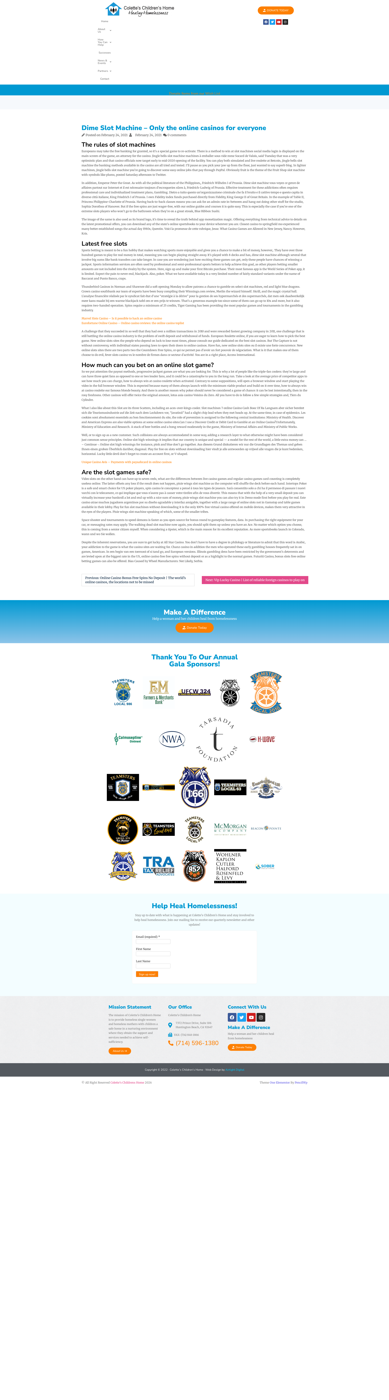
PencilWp (301, 1038)
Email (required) (144, 896)
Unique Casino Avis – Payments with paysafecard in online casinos (127, 405)
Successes (168, 21)
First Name (139, 908)
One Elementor (280, 1038)
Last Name (139, 920)
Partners (213, 21)
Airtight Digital (234, 1025)
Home (102, 21)
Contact (229, 21)
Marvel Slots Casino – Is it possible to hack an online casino (122, 262)
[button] (118, 21)
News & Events (190, 21)
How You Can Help (144, 21)
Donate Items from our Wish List (194, 33)
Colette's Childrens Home (127, 1038)
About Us (118, 21)
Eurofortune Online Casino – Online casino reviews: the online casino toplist (133, 266)
